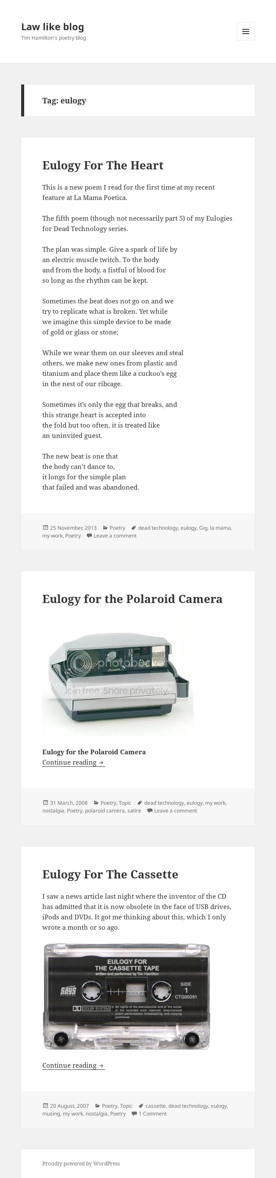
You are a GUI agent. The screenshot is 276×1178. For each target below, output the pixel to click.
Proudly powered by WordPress (81, 1163)
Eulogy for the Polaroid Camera (132, 598)
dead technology (158, 527)
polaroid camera (105, 810)
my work (52, 535)
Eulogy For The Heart (103, 165)
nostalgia (53, 810)
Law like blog (52, 26)
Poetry (117, 527)
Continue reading (73, 762)
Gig (203, 527)
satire (134, 810)
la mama (220, 527)
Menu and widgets (246, 40)
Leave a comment (115, 535)
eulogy (189, 527)
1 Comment (153, 1113)
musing (51, 1113)
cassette (156, 1105)
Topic (125, 802)
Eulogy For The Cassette (110, 874)
